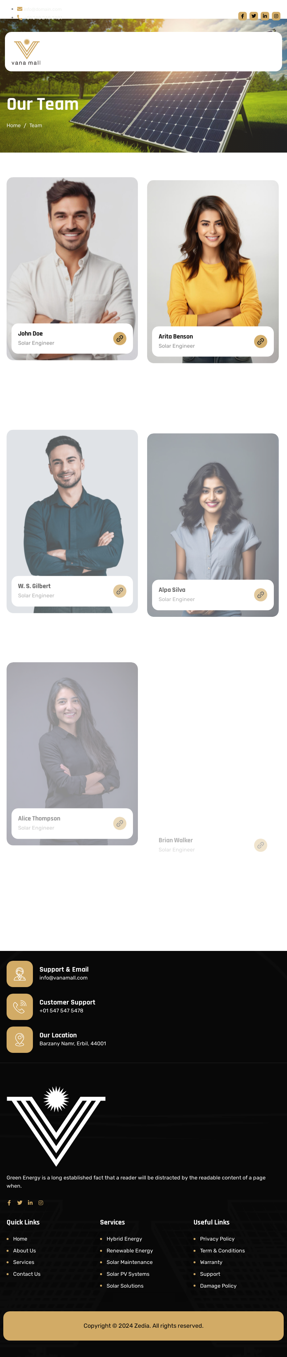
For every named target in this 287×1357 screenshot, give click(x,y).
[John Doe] (119, 372)
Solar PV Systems (128, 1274)
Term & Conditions (222, 1251)
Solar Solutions (125, 1286)
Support (210, 1274)
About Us (24, 1251)
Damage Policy (218, 1286)
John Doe (30, 367)
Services (23, 1262)
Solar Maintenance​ (130, 1262)
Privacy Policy (217, 1239)
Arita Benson (176, 383)
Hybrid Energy (124, 1239)
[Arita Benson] (260, 388)
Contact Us (26, 1274)
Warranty (211, 1262)
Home (14, 127)
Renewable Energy (130, 1251)
